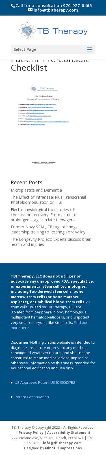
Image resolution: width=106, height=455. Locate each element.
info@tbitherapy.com (62, 443)
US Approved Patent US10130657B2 (45, 382)
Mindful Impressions (63, 448)
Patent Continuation (32, 396)
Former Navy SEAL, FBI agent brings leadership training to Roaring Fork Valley (48, 229)
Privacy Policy (31, 432)
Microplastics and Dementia (36, 190)
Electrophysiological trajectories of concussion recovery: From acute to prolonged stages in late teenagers (44, 214)
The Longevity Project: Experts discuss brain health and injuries (51, 242)
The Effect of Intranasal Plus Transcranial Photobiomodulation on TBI (48, 199)
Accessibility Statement (68, 432)
